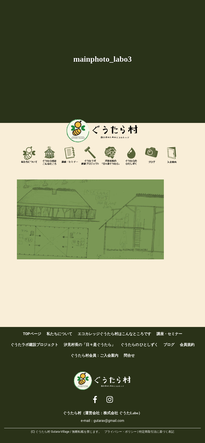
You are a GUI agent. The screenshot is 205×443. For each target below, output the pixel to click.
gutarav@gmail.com (109, 421)
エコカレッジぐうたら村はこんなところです (49, 155)
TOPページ (32, 334)
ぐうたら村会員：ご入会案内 (172, 155)
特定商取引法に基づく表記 (156, 431)
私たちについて (29, 155)
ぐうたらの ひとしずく (139, 344)
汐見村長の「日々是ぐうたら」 (111, 155)
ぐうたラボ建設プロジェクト (90, 155)
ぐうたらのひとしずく (131, 155)
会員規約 (187, 344)
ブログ (151, 155)
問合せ (129, 355)
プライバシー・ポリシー (120, 431)
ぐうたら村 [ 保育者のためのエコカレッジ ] (102, 130)
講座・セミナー (70, 155)
